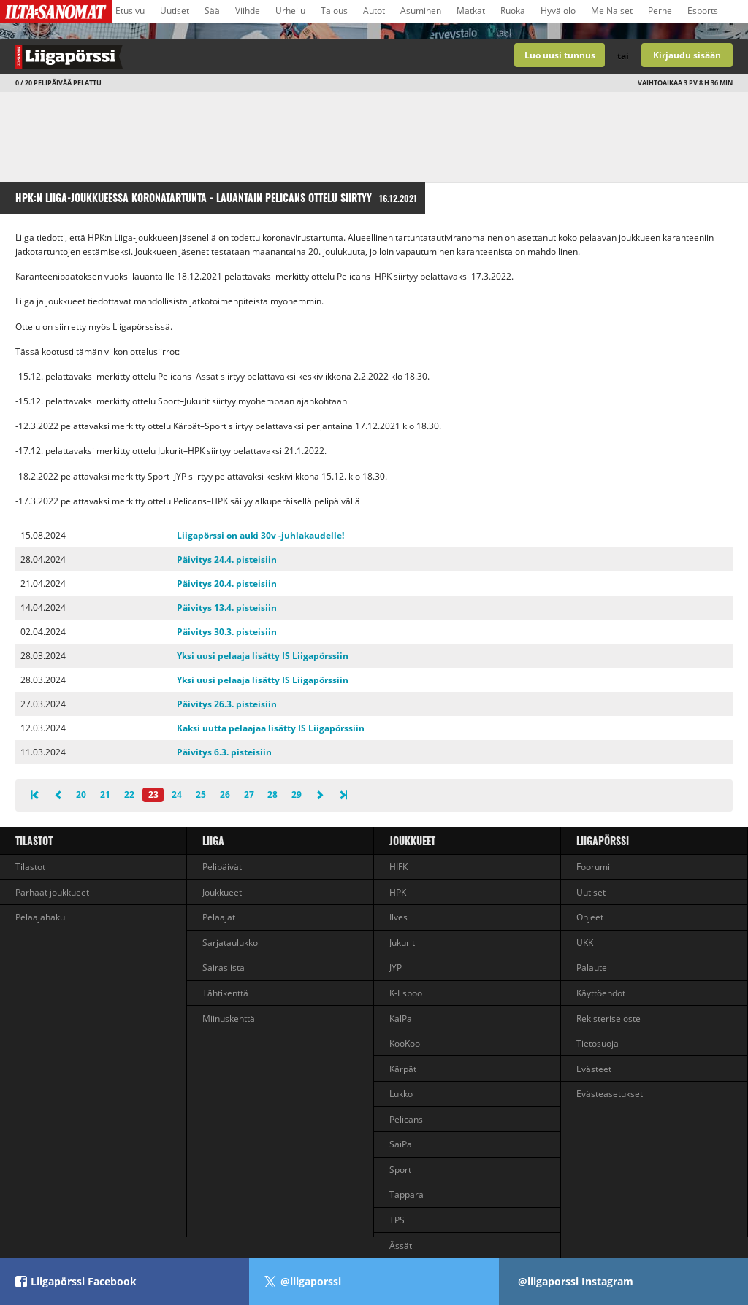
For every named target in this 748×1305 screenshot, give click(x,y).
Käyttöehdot (600, 993)
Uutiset (174, 10)
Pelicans (406, 1119)
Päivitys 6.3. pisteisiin (224, 752)
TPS (397, 1220)
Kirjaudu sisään (687, 55)
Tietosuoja (597, 1043)
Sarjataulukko (230, 942)
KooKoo (404, 1043)
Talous (334, 10)
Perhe (660, 10)
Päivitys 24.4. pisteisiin (227, 559)
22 (129, 794)
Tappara (406, 1194)
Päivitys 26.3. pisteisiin (227, 704)
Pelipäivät (222, 867)
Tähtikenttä (225, 993)
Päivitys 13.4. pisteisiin (227, 607)
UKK (584, 942)
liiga (213, 840)
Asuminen (420, 10)
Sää (212, 10)
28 (272, 794)
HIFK (398, 867)
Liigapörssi (602, 840)
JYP (395, 967)
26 (225, 794)
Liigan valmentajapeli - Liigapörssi (187, 57)
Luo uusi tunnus (559, 55)
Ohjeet (589, 917)
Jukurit (402, 942)
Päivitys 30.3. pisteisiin (227, 631)
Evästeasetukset (609, 1094)
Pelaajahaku (40, 917)
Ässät (400, 1245)
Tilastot (34, 840)
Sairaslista (223, 967)
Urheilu (290, 10)
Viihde (247, 10)
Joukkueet (222, 892)
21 (105, 794)
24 (177, 794)
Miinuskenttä (228, 1018)
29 (296, 794)
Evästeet (593, 1069)
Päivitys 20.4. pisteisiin (227, 583)
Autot (374, 10)
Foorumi (593, 867)
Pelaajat (218, 917)
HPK (397, 892)
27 (249, 794)
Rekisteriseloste (608, 1018)
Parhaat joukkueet (52, 892)
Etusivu (130, 10)
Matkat (471, 10)
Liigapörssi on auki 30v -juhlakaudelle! (260, 535)
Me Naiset (612, 10)
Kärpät (402, 1069)
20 (81, 794)
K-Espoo (405, 993)
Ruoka (512, 10)
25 (201, 794)
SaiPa (400, 1144)
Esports (702, 10)
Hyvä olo (558, 10)
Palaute (591, 967)
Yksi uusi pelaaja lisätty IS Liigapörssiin (262, 656)
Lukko (401, 1094)
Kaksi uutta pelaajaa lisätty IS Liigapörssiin (271, 728)
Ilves (398, 917)
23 (153, 794)
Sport (400, 1169)
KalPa (400, 1018)
